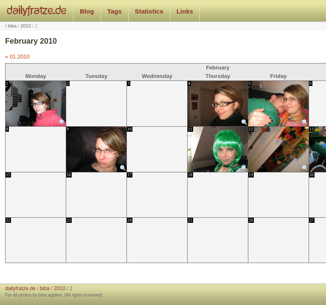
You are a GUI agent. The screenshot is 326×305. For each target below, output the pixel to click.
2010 (25, 25)
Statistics (149, 11)
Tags (114, 11)
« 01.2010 (17, 56)
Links (185, 11)
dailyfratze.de (36, 10)
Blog (87, 11)
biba (12, 25)
